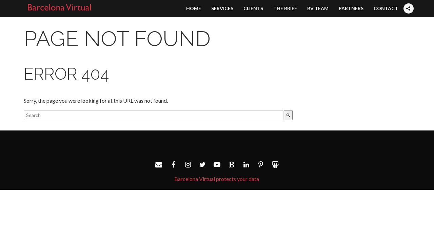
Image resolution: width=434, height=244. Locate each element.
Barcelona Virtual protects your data (216, 179)
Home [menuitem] (193, 8)
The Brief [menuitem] (285, 8)
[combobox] (154, 115)
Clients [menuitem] (253, 8)
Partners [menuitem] (351, 8)
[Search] (288, 115)
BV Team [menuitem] (318, 8)
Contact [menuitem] (386, 8)
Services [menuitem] (222, 8)
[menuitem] (408, 2)
